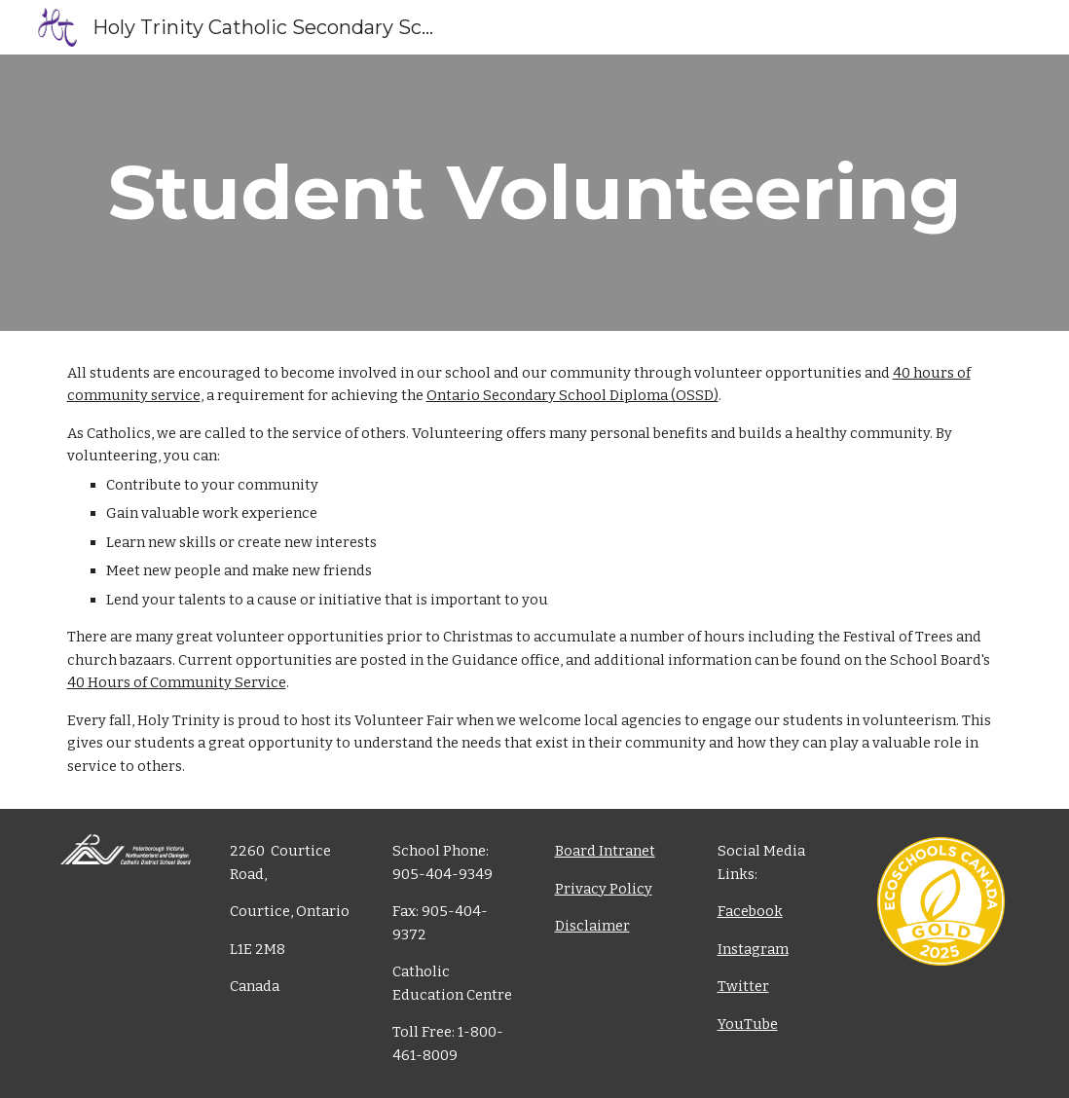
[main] (535, 192)
